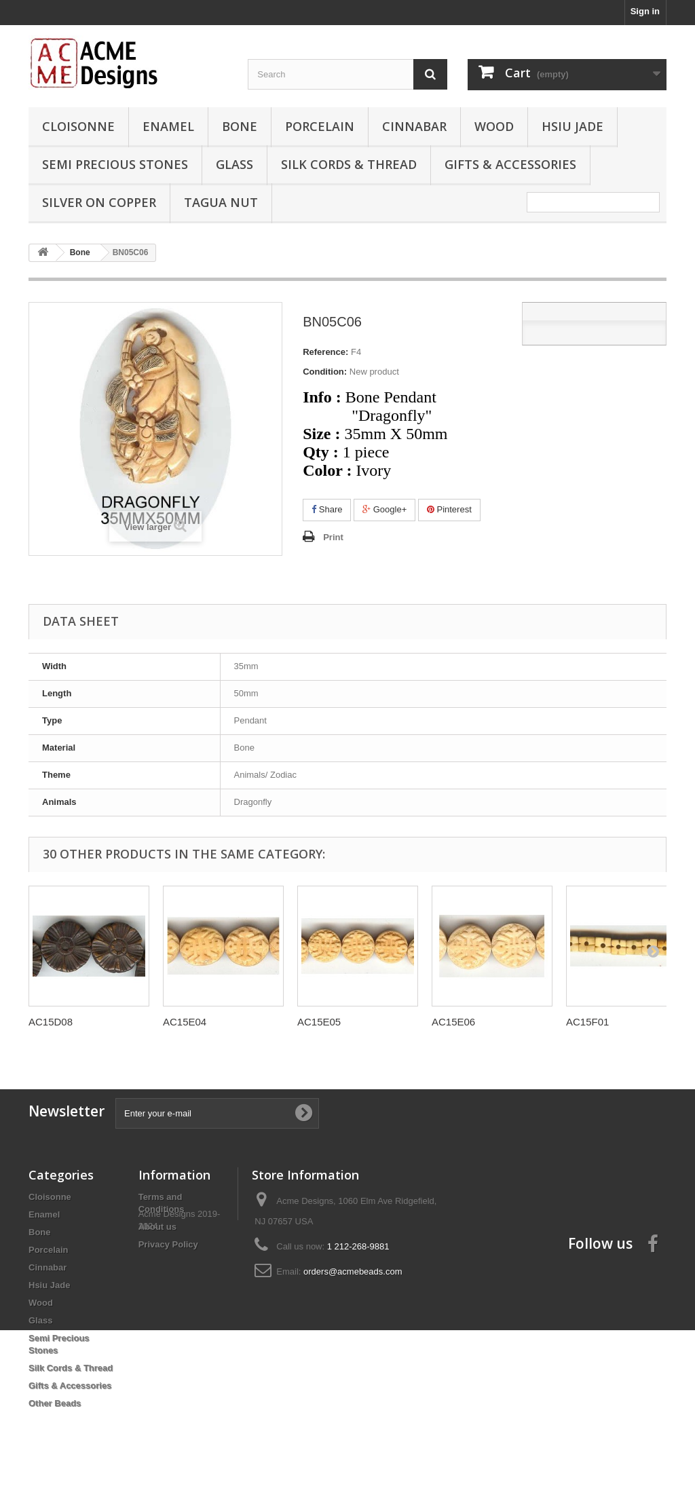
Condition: (325, 371)
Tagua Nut (221, 202)
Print (333, 537)
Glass (234, 164)
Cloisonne (78, 126)
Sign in (645, 11)
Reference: (325, 352)
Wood (494, 126)
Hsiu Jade (572, 126)
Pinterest (449, 509)
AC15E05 (319, 1022)
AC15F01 (587, 1022)
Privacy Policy (168, 1244)
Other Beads (55, 1403)
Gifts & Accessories (510, 164)
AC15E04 (184, 1022)
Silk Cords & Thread (349, 164)
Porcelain (319, 126)
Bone (239, 126)
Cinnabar (414, 126)
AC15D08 (51, 1022)
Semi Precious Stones (115, 164)
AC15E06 (453, 1022)
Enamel (168, 126)
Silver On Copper (99, 202)
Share (327, 509)
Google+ (384, 509)
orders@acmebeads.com (352, 1271)
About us (157, 1227)
